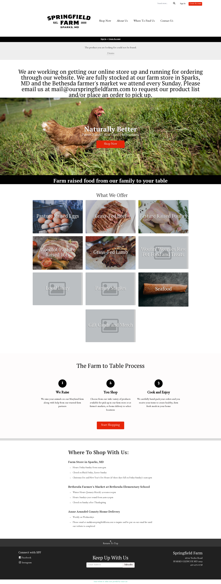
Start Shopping (110, 425)
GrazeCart (124, 582)
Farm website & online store (103, 582)
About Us (122, 21)
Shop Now (105, 21)
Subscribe (128, 565)
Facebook (24, 557)
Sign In (182, 4)
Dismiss (110, 53)
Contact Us (166, 21)
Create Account (195, 4)
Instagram (25, 562)
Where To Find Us (144, 21)
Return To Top (110, 542)
